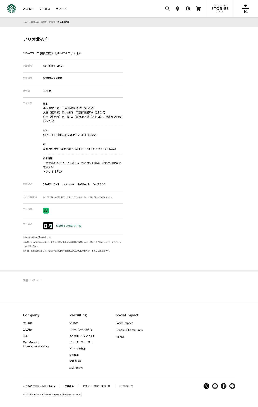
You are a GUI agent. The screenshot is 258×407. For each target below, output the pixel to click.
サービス (45, 8)
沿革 (25, 335)
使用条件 (69, 386)
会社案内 (27, 323)
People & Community (129, 330)
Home (26, 22)
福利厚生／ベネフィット (82, 335)
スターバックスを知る (81, 329)
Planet (120, 337)
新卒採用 (74, 355)
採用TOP (73, 323)
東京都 (44, 22)
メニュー (28, 8)
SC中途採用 (75, 361)
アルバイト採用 (77, 348)
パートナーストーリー (80, 342)
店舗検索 (35, 22)
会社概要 (27, 329)
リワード (61, 8)
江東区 (52, 22)
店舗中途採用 (76, 367)
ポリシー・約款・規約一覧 (96, 386)
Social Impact (124, 323)
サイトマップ (126, 386)
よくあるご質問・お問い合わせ (39, 386)
